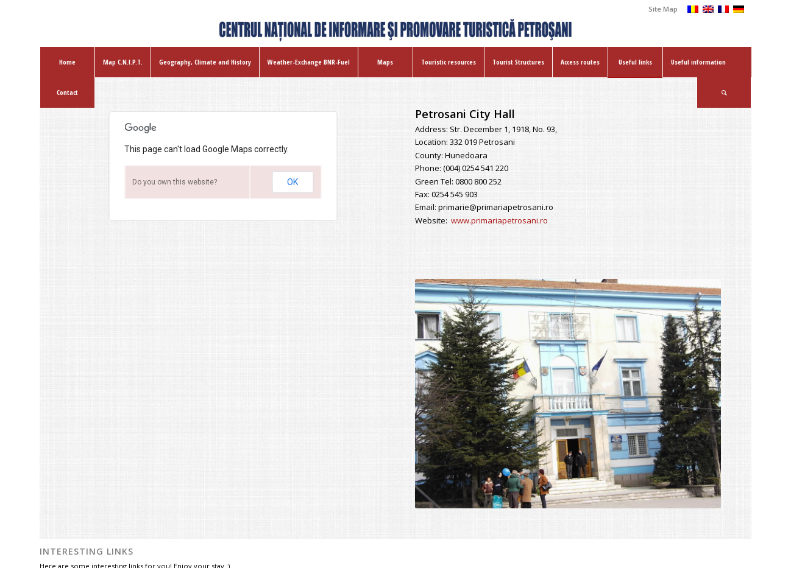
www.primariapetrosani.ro (499, 220)
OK (292, 182)
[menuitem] (660, 9)
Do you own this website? (174, 182)
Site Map (663, 8)
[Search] (724, 92)
